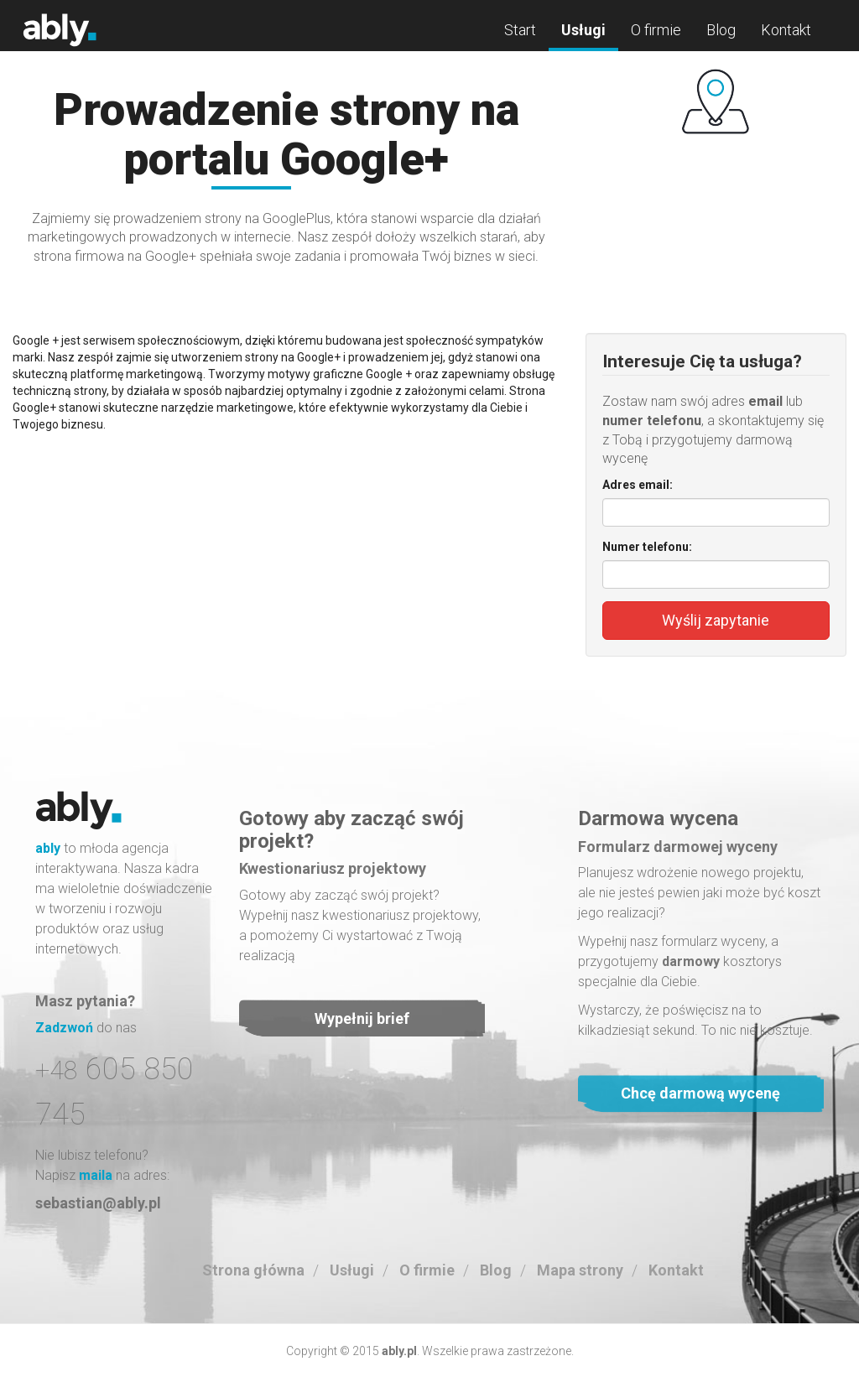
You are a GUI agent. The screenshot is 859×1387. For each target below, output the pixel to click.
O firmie (656, 30)
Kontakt (786, 30)
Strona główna (253, 1270)
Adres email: (637, 484)
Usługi (583, 30)
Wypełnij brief (362, 1018)
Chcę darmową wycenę (700, 1093)
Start (520, 30)
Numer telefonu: (647, 546)
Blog (721, 30)
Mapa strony (580, 1270)
